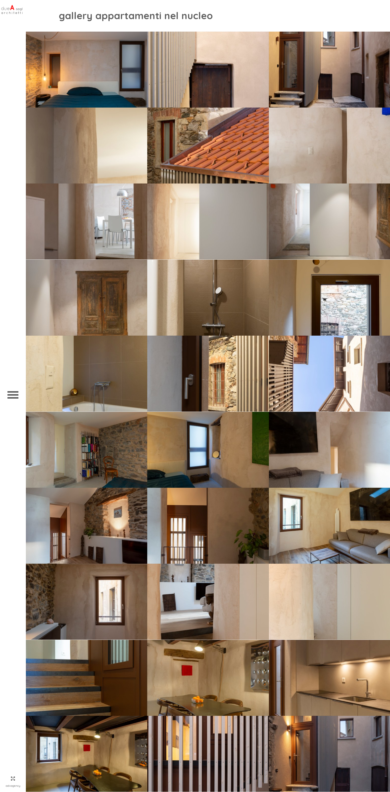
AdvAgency (13, 786)
